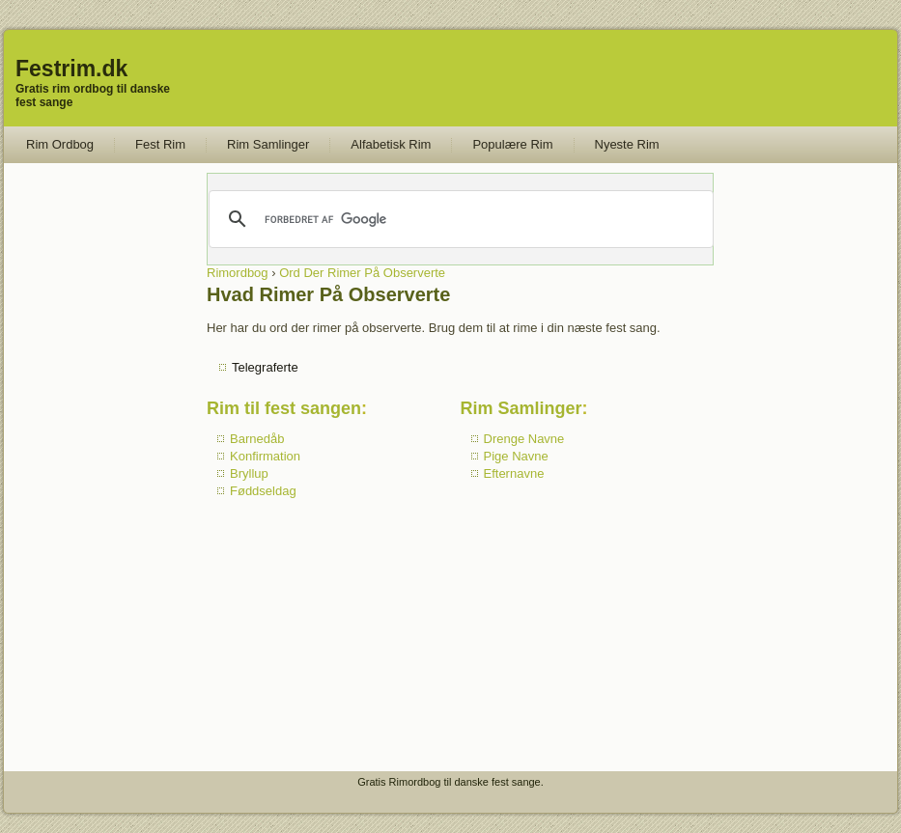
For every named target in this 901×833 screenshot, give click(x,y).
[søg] (459, 219)
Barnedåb (257, 438)
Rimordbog (237, 272)
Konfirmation (265, 456)
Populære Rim (512, 144)
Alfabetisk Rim (391, 144)
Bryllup (249, 473)
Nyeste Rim (627, 144)
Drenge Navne (524, 438)
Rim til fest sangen (284, 408)
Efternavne (514, 473)
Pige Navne (516, 456)
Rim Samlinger (268, 144)
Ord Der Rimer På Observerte (362, 272)
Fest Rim (160, 144)
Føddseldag (263, 491)
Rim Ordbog (60, 144)
